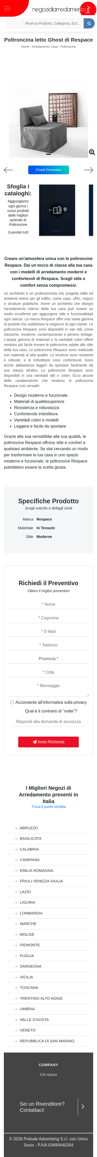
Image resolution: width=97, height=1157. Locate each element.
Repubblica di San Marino (44, 1041)
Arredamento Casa (45, 47)
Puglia (24, 955)
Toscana (26, 987)
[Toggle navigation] (7, 8)
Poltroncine (68, 47)
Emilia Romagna (34, 870)
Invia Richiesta (49, 742)
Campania (27, 859)
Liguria (25, 902)
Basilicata (28, 838)
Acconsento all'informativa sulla (51, 702)
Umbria (25, 1009)
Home (25, 47)
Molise (24, 934)
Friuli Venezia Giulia (39, 881)
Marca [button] (28, 519)
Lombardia (29, 913)
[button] (48, 154)
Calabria (27, 849)
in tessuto (45, 528)
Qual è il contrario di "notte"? (51, 711)
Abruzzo (26, 828)
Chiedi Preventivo (48, 170)
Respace (44, 519)
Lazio (23, 892)
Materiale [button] (25, 528)
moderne (44, 537)
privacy (80, 702)
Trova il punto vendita (48, 807)
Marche (25, 923)
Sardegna (28, 966)
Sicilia (24, 977)
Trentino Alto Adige (39, 998)
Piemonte (27, 945)
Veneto (25, 1030)
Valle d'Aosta (32, 1019)
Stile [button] (29, 537)
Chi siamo (48, 1074)
